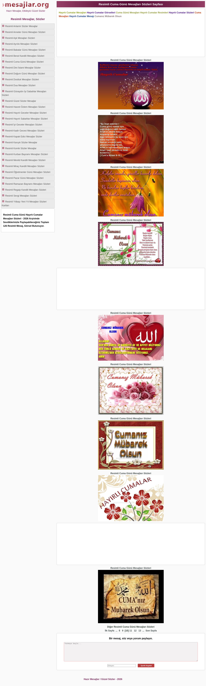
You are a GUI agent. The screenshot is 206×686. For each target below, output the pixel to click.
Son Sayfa (151, 630)
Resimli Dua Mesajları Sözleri (20, 85)
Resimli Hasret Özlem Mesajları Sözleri (25, 107)
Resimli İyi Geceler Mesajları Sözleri (23, 124)
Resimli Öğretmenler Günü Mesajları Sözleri (27, 172)
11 (130, 630)
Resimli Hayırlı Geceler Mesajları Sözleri (26, 113)
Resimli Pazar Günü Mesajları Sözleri (24, 178)
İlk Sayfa (109, 630)
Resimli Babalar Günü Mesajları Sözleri (25, 50)
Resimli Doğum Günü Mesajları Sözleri (25, 73)
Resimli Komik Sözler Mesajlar (21, 148)
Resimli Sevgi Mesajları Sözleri (21, 195)
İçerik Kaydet (146, 666)
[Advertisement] (131, 36)
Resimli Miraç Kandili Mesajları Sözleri (24, 166)
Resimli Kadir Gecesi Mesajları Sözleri (24, 130)
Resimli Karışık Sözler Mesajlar (21, 142)
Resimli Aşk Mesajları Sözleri (20, 38)
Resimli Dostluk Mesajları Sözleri (22, 79)
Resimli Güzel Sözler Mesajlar (20, 101)
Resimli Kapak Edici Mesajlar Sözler (23, 136)
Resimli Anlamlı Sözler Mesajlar (21, 26)
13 (139, 630)
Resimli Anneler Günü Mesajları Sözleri (25, 32)
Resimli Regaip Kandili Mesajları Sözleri (25, 190)
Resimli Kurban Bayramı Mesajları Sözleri (26, 154)
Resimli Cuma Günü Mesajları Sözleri (24, 61)
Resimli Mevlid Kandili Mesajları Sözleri (25, 160)
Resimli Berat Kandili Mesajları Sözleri (24, 56)
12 (135, 630)
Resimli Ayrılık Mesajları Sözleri (21, 44)
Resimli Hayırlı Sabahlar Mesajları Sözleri (26, 118)
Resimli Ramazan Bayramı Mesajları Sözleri (27, 184)
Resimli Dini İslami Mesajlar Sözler (23, 67)
